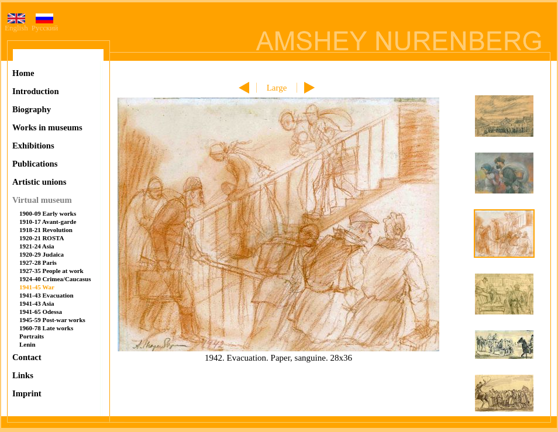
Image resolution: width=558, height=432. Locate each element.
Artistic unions (39, 181)
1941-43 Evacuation (46, 295)
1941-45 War (36, 287)
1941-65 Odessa (40, 311)
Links (22, 375)
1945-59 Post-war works (52, 319)
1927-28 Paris (38, 262)
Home (23, 73)
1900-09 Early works (47, 213)
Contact (27, 357)
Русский (45, 24)
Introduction (35, 91)
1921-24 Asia (36, 246)
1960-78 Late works (46, 327)
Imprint (27, 393)
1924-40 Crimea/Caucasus (55, 278)
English (16, 24)
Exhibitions (33, 145)
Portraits (31, 336)
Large (277, 87)
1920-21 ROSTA (41, 237)
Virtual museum (42, 200)
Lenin (27, 344)
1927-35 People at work (51, 270)
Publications (34, 163)
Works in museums (47, 127)
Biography (31, 109)
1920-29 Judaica (41, 254)
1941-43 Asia (36, 303)
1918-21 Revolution (46, 229)
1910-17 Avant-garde (47, 221)
